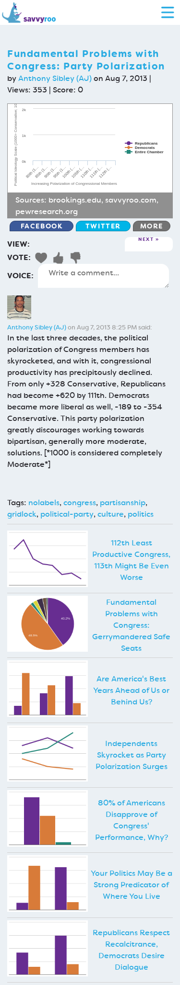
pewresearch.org (46, 211)
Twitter (103, 226)
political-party (67, 514)
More (151, 226)
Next (146, 239)
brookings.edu (74, 200)
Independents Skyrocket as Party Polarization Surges (132, 754)
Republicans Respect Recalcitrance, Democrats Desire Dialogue (131, 950)
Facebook (42, 226)
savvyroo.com (130, 200)
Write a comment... (103, 276)
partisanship (122, 503)
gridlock (21, 514)
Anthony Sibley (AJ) (55, 78)
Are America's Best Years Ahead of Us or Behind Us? (131, 690)
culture (110, 514)
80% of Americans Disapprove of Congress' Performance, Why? (131, 820)
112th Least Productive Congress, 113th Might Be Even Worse (131, 560)
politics (141, 514)
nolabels (44, 503)
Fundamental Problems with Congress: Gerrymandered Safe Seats (131, 625)
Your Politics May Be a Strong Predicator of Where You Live (131, 884)
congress (79, 503)
